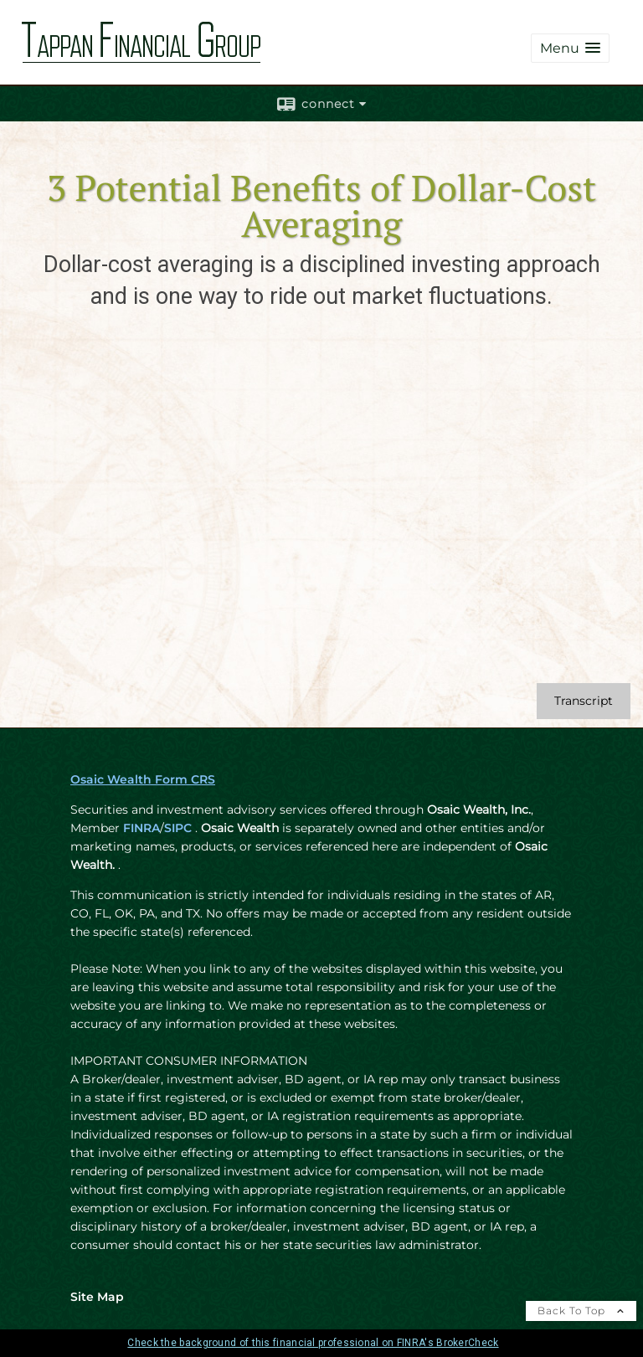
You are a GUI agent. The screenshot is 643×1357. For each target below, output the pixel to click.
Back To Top (581, 1310)
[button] (570, 48)
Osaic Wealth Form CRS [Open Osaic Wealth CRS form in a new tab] (142, 779)
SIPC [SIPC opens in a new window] (178, 827)
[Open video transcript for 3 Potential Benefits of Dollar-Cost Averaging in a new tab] (583, 701)
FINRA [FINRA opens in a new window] (141, 827)
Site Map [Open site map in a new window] (97, 1296)
